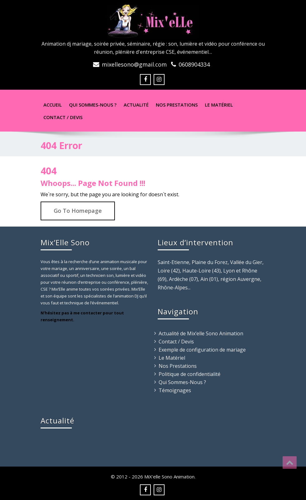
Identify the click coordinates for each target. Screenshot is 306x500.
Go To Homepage (78, 210)
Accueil (52, 105)
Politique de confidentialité (189, 374)
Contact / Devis (62, 117)
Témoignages (175, 390)
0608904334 (194, 64)
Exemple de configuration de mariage (202, 349)
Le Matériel (219, 105)
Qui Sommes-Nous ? (182, 382)
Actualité (136, 105)
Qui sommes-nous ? (92, 105)
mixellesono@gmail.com (134, 64)
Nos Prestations (177, 105)
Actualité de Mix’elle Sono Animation (201, 333)
